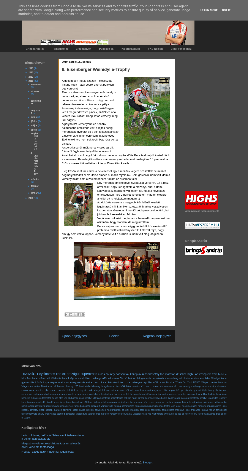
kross (56, 402)
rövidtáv (34, 410)
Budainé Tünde (174, 382)
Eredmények (83, 48)
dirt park (88, 390)
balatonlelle (85, 386)
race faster (164, 406)
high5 (190, 374)
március (35, 179)
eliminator (184, 378)
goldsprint (192, 394)
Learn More (209, 10)
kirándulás (213, 398)
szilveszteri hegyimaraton (107, 410)
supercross (89, 374)
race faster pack (179, 406)
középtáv (135, 374)
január (34, 193)
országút (73, 374)
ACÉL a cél (159, 382)
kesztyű (203, 398)
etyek (47, 394)
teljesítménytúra (29, 414)
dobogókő (98, 390)
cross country (106, 374)
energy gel (27, 394)
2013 (31, 68)
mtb (189, 402)
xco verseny (191, 414)
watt (154, 414)
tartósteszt (221, 410)
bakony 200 (72, 386)
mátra (217, 402)
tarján (212, 410)
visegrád (137, 414)
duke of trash (126, 390)
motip (168, 402)
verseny (113, 414)
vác (149, 414)
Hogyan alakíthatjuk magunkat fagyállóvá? (48, 451)
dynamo (158, 390)
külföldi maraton (109, 402)
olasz (67, 406)
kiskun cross (33, 402)
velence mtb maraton (98, 414)
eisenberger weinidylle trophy (199, 390)
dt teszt (116, 390)
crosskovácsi (159, 378)
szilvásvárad (112, 382)
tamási (205, 410)
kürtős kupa (123, 402)
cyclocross (47, 374)
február (34, 186)
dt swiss (107, 390)
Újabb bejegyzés (74, 336)
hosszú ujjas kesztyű (81, 398)
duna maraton (146, 390)
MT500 (196, 382)
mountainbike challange (88, 378)
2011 (31, 77)
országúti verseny (100, 406)
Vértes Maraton (41, 386)
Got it (226, 10)
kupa (90, 402)
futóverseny (151, 394)
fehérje (96, 394)
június (34, 121)
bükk (122, 386)
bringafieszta (107, 386)
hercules (26, 398)
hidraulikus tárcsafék (41, 398)
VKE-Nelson (155, 48)
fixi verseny (119, 394)
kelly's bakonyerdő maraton (175, 398)
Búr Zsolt (187, 382)
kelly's (158, 398)
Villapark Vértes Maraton (213, 382)
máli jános (208, 402)
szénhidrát (145, 410)
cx (64, 374)
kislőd (43, 402)
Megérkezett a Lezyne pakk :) (34, 141)
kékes (97, 402)
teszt (122, 382)
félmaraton (163, 394)
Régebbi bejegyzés (157, 336)
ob (196, 374)
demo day (79, 390)
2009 (31, 198)
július (34, 117)
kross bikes (65, 402)
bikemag (96, 386)
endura (195, 378)
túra (85, 414)
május (34, 125)
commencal (170, 386)
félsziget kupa (219, 378)
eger (182, 390)
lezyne (53, 382)
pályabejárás (128, 406)
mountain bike (179, 402)
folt (127, 394)
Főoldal (114, 336)
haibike (211, 394)
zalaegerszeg (139, 382)
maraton (30, 373)
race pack (192, 406)
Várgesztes (27, 386)
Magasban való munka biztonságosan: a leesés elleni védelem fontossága (51, 445)
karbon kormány (145, 398)
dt (177, 374)
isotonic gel (108, 398)
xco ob (181, 414)
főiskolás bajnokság (62, 378)
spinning (67, 410)
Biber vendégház (181, 48)
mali (60, 382)
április (34, 130)
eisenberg (172, 378)
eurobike (205, 378)
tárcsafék (70, 414)
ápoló (223, 414)
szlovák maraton (130, 410)
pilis (111, 406)
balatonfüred (39, 378)
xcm (214, 374)
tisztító (60, 414)
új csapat (26, 418)
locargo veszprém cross (142, 402)
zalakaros (210, 414)
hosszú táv (122, 374)
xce (128, 382)
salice (182, 374)
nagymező (40, 406)
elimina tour (221, 390)
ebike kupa (168, 390)
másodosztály (150, 374)
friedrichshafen (137, 394)
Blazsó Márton (128, 378)
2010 (31, 81)
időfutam (97, 398)
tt (64, 414)
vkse (144, 414)
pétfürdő (154, 406)
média (223, 402)
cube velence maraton (55, 390)
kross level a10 (80, 402)
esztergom (38, 394)
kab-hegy (132, 398)
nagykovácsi (28, 406)
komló (50, 402)
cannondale (157, 386)
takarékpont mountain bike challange (181, 410)
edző (176, 390)
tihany (41, 414)
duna (136, 390)
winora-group (170, 414)
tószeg (79, 414)
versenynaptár (125, 414)
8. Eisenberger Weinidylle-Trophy (34, 163)
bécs (117, 386)
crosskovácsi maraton (32, 390)
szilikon (90, 410)
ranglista (211, 406)
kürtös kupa (42, 382)
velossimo (113, 378)
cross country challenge (189, 386)
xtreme (201, 414)
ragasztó (202, 406)
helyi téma (221, 394)
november (36, 84)
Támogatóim (60, 48)
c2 (142, 386)
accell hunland (58, 386)
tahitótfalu (156, 410)
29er (150, 382)
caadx (148, 386)
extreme (54, 394)
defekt (70, 390)
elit (48, 378)
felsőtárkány (107, 394)
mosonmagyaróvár (74, 382)
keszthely (194, 398)
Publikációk (106, 48)
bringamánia (144, 378)
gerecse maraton (177, 394)
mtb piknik (197, 402)
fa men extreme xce (83, 394)
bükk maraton (133, 386)
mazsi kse (160, 402)
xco (58, 374)
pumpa (117, 406)
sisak (41, 410)
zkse (218, 414)
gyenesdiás (28, 382)
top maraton (167, 374)
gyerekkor (202, 394)
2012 (31, 72)
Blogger (147, 462)
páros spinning (142, 406)
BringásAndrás (35, 48)
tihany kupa (50, 414)
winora (160, 414)
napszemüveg (53, 406)
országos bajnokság (80, 406)
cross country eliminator (214, 386)
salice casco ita (95, 382)
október (35, 91)
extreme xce (65, 394)
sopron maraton (54, 410)
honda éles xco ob (61, 398)
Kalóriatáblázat (131, 48)
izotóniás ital (120, 398)
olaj (62, 406)
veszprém (205, 374)
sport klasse (79, 410)
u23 (104, 378)
